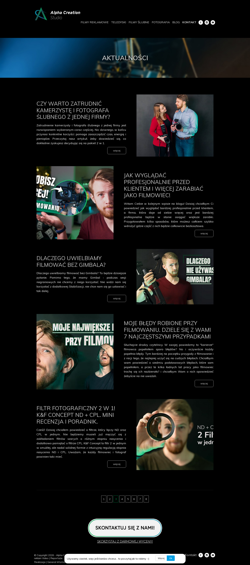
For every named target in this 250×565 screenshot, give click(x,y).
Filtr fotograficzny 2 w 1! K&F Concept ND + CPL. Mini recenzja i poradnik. (79, 421)
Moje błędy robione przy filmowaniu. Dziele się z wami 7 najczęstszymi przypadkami (164, 332)
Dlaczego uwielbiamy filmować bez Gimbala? (74, 261)
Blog (176, 22)
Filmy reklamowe (95, 22)
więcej (116, 150)
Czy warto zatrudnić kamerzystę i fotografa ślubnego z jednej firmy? (77, 110)
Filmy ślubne (139, 22)
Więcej (161, 558)
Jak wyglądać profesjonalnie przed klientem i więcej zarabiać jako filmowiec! (167, 185)
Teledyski (118, 22)
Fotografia (161, 22)
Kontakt (189, 22)
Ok (170, 558)
